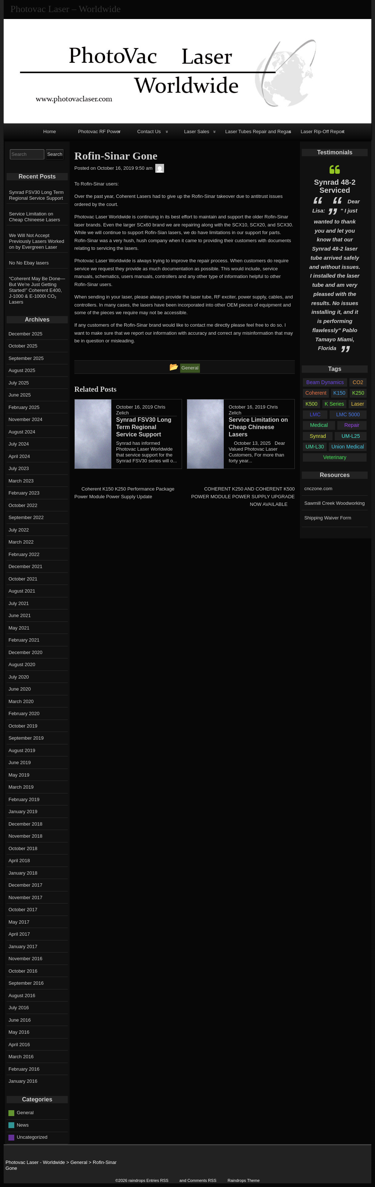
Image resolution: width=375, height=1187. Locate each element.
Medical (319, 425)
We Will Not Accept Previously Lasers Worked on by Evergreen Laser (36, 241)
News (23, 1125)
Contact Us (149, 131)
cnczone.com (318, 488)
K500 (311, 404)
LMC (315, 414)
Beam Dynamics (325, 382)
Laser (357, 404)
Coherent (316, 393)
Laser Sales (196, 131)
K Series (334, 404)
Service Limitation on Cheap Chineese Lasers (34, 216)
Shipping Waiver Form (327, 518)
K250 (358, 393)
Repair (351, 425)
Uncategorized (32, 1137)
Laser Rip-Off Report (323, 131)
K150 (339, 393)
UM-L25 (351, 436)
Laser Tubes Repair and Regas (258, 131)
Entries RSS (157, 1180)
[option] (334, 259)
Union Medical (347, 447)
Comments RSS (202, 1180)
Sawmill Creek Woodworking (334, 503)
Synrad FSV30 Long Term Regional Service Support (36, 195)
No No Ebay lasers (29, 263)
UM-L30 (315, 447)
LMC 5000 (348, 414)
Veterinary (334, 457)
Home (49, 131)
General (25, 1112)
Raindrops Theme (243, 1180)
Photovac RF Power (99, 131)
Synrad (318, 436)
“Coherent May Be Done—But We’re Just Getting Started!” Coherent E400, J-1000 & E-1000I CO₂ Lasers (37, 290)
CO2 (358, 382)
